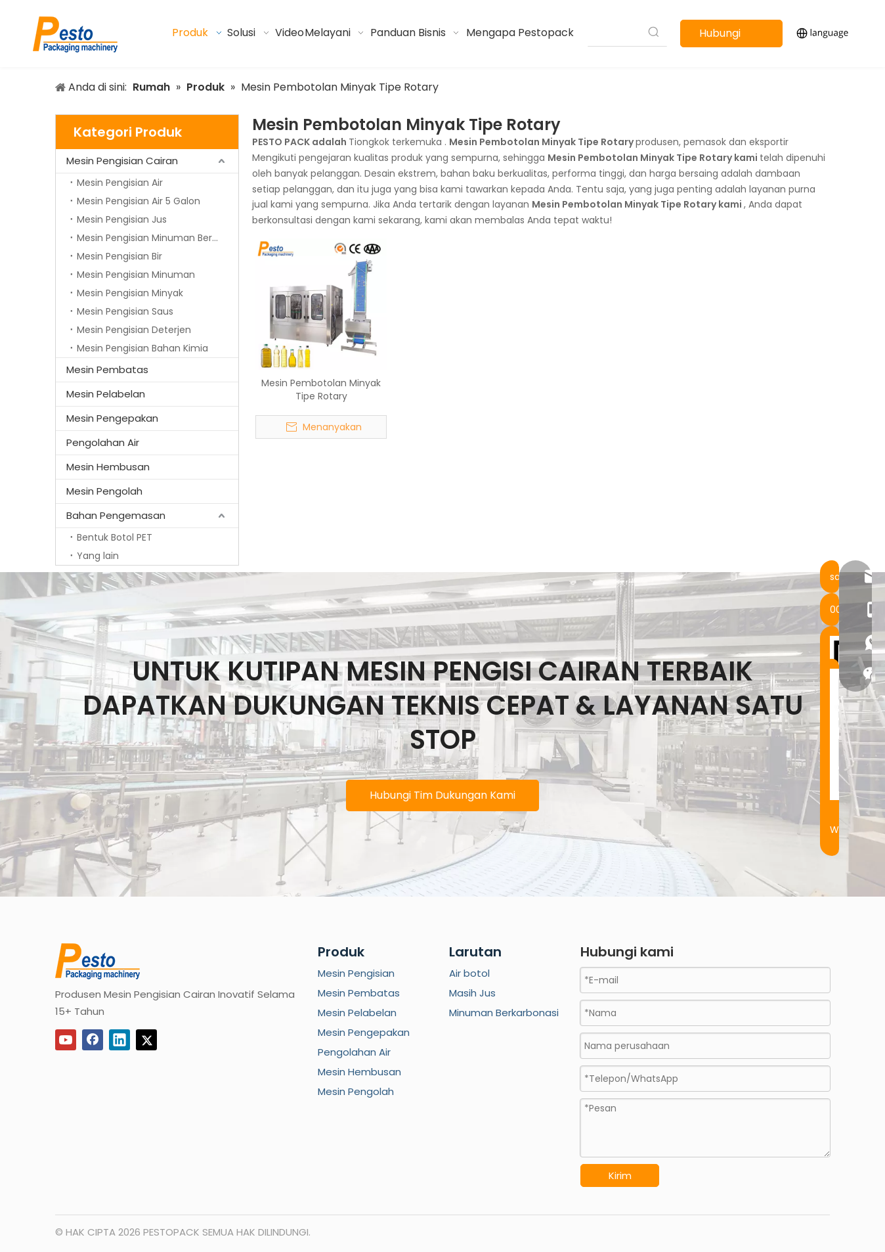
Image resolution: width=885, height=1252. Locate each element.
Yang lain (98, 555)
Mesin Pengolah (104, 491)
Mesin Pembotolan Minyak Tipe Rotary (321, 389)
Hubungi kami (720, 36)
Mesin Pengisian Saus (125, 311)
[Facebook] (92, 1039)
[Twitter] (146, 1039)
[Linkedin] (119, 1039)
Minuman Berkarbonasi (504, 1012)
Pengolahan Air (102, 442)
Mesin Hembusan (108, 467)
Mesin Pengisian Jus (122, 219)
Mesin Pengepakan (112, 418)
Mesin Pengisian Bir (119, 256)
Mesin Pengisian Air (120, 182)
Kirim (620, 1175)
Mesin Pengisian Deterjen (134, 329)
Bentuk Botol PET (114, 537)
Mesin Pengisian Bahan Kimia (142, 348)
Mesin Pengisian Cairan (122, 161)
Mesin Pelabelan (105, 394)
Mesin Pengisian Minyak (130, 293)
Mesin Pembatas (107, 369)
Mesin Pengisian (356, 973)
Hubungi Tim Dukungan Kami (442, 795)
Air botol (469, 973)
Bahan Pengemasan (115, 515)
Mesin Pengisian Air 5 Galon (138, 201)
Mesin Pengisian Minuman (136, 274)
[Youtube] (65, 1039)
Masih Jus (472, 993)
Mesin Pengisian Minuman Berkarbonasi (157, 237)
